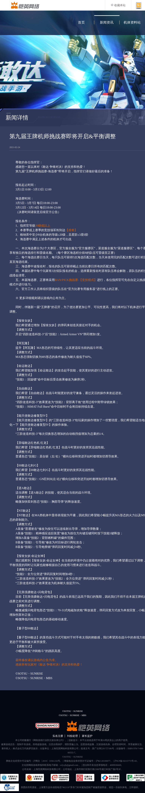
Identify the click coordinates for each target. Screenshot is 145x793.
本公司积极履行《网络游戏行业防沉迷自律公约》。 (41, 740)
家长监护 (87, 736)
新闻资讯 (106, 22)
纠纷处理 (72, 736)
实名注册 (57, 736)
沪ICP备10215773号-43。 (126, 761)
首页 (81, 22)
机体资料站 (132, 22)
